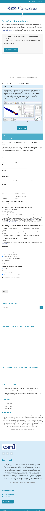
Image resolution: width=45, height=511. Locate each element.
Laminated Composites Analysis (12, 235)
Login (29, 1)
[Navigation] (22, 14)
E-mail (4, 165)
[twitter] (11, 453)
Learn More (22, 128)
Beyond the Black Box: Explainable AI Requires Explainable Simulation (21, 390)
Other (25, 238)
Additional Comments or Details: (11, 277)
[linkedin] (3, 453)
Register (33, 1)
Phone (4, 170)
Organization (6, 176)
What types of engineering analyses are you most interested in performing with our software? (22, 226)
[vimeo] (7, 453)
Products (8, 17)
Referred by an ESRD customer (12, 258)
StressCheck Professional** (11, 209)
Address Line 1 (5, 189)
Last (16, 162)
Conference (7, 262)
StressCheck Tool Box (7, 30)
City (3, 193)
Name (4, 157)
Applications (4, 243)
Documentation (8, 405)
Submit (4, 291)
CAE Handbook (34, 29)
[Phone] (14, 173)
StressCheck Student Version (13, 221)
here (32, 219)
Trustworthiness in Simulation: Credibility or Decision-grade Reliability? (21, 388)
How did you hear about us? (9, 254)
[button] (41, 307)
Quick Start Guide (9, 403)
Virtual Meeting (8, 272)
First (3, 162)
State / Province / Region (20, 193)
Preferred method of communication (12, 266)
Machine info (6, 246)
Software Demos (9, 408)
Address (4, 184)
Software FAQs (8, 406)
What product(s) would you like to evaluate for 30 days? (17, 207)
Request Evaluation (11, 50)
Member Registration (8, 494)
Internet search (8, 260)
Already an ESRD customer (11, 256)
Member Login (6, 496)
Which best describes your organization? (13, 201)
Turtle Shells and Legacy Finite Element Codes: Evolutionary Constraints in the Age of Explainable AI (23, 394)
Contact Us (39, 1)
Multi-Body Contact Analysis (31, 228)
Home (3, 17)
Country (16, 198)
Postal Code (4, 198)
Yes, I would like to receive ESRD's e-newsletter (16, 275)
